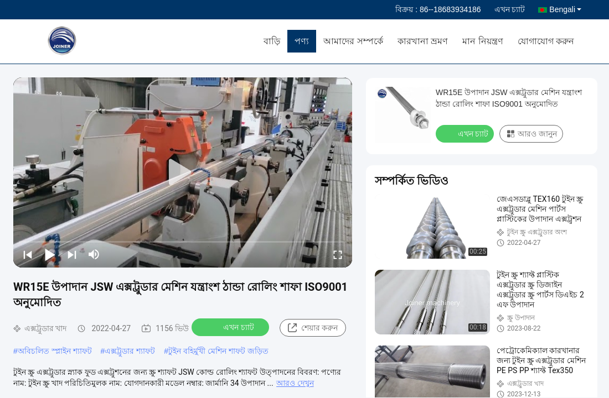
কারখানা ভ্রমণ (423, 41)
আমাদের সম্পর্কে (353, 41)
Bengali (565, 9)
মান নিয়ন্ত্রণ (482, 41)
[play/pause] (50, 254)
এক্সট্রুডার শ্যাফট (130, 351)
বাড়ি (272, 41)
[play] (183, 172)
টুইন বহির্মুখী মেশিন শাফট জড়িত (218, 351)
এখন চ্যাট (509, 9)
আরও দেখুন (294, 383)
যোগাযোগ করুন (546, 41)
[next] (72, 254)
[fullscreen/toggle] (338, 254)
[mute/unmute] (94, 254)
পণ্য (302, 41)
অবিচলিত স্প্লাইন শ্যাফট (55, 351)
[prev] (28, 254)
